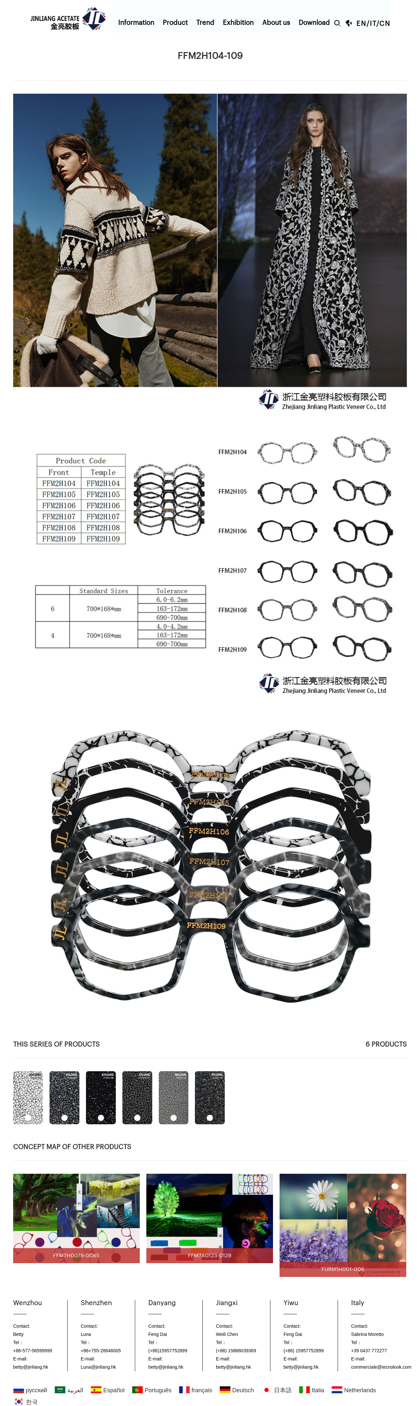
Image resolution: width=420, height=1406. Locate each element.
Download (314, 23)
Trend (205, 23)
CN (384, 24)
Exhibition (238, 23)
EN (361, 24)
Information (136, 23)
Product (175, 23)
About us (276, 23)
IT (373, 24)
